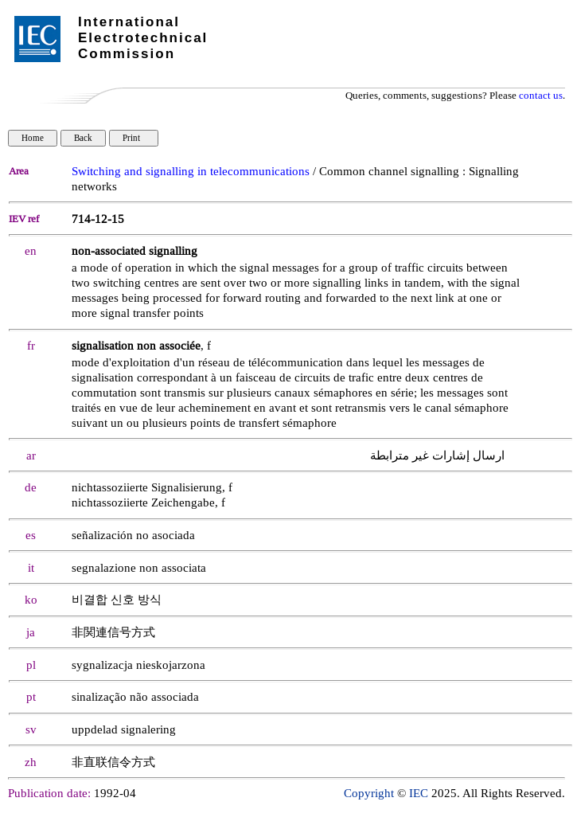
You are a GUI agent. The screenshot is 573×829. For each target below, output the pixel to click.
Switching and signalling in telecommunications (191, 171)
